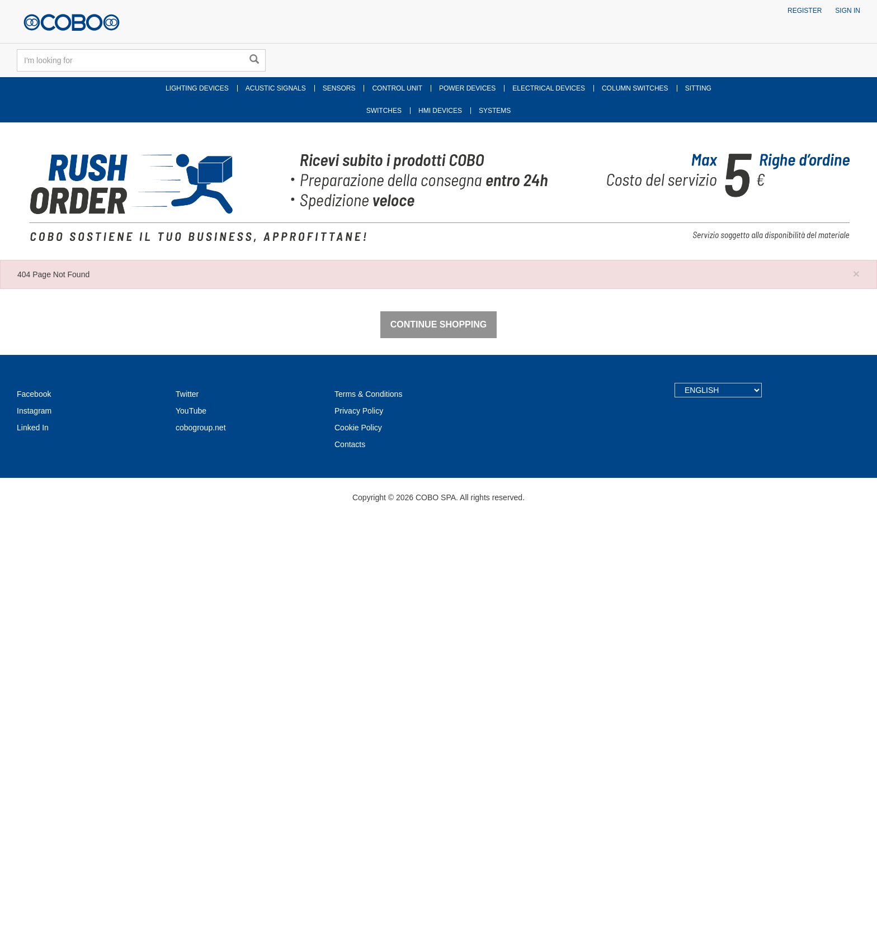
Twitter (187, 821)
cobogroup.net (201, 854)
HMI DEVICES (440, 111)
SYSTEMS (495, 111)
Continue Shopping (438, 751)
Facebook (34, 821)
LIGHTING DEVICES (197, 88)
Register (805, 11)
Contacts (349, 871)
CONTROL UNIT (397, 88)
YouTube (191, 837)
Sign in (847, 11)
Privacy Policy (358, 837)
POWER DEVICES (467, 88)
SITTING (698, 88)
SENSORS (339, 88)
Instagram (34, 837)
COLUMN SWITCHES (635, 88)
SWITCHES (384, 111)
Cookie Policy (358, 854)
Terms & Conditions (368, 821)
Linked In (33, 854)
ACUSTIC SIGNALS (276, 88)
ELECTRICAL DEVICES (548, 88)
